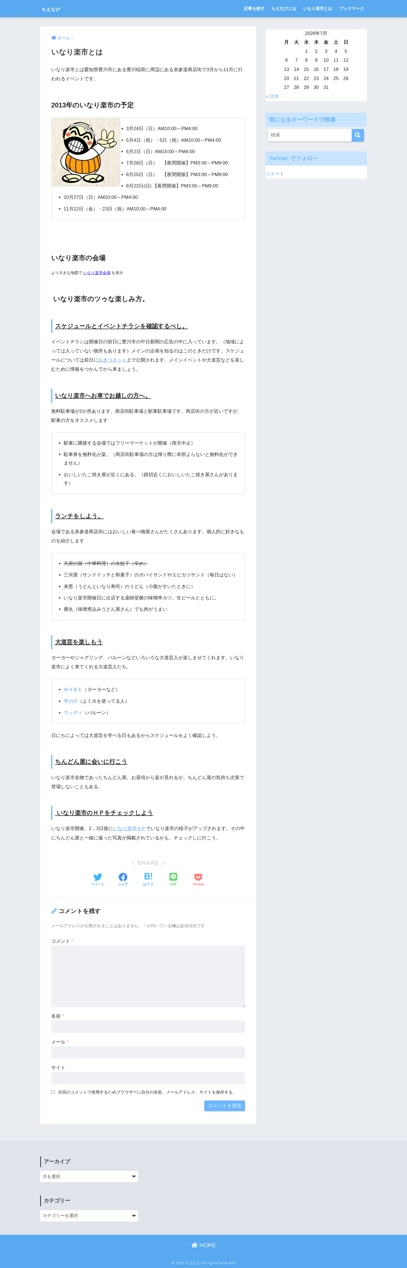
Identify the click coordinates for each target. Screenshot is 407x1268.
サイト (58, 1067)
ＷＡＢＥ (73, 689)
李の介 (71, 700)
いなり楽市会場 (96, 272)
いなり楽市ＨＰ (129, 828)
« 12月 (272, 96)
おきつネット (112, 360)
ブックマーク (351, 8)
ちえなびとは (283, 8)
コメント (62, 940)
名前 (57, 1015)
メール (59, 1041)
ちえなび (55, 8)
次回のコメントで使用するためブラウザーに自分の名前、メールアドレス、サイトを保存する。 (147, 1091)
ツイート (275, 173)
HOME (203, 1244)
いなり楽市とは (317, 8)
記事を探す (254, 8)
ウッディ (73, 712)
